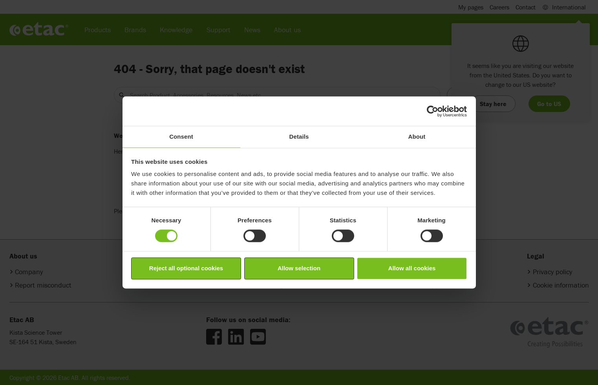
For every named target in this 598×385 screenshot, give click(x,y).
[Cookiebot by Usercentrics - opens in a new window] (432, 111)
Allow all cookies (412, 268)
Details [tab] (299, 136)
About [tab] (417, 136)
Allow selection (299, 268)
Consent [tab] (181, 136)
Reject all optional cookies (186, 268)
